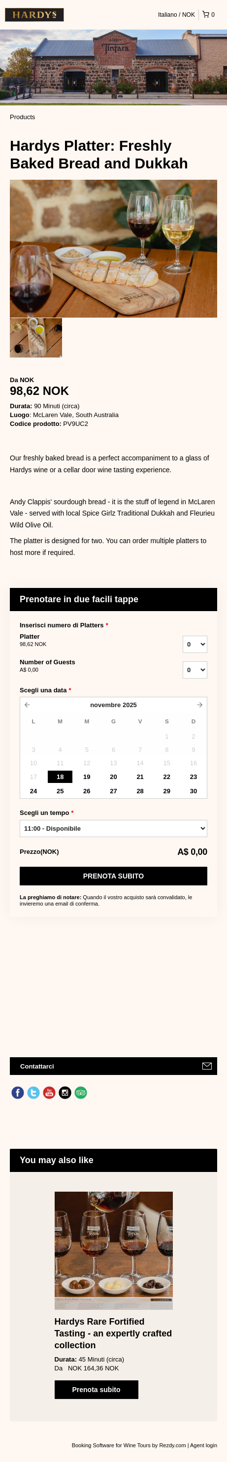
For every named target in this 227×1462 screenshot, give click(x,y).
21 (139, 776)
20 (113, 776)
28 (139, 791)
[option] (36, 337)
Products (22, 117)
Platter (76, 641)
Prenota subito (113, 876)
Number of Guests (76, 666)
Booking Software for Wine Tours (112, 1445)
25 (60, 791)
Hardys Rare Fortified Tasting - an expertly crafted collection (113, 1333)
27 (113, 791)
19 (86, 776)
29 (166, 791)
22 (166, 776)
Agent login (203, 1445)
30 (193, 791)
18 (60, 776)
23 (193, 776)
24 (33, 791)
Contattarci (37, 1066)
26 (86, 791)
